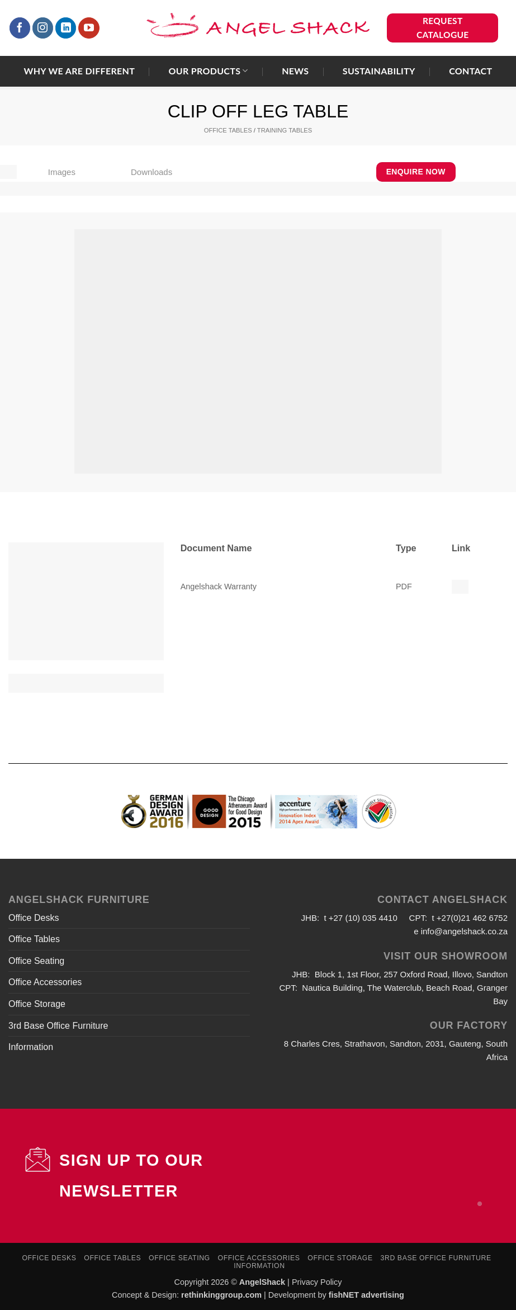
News (295, 71)
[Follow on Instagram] (43, 28)
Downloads (151, 172)
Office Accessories (45, 982)
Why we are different (79, 71)
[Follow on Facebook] (20, 28)
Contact (470, 71)
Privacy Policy (317, 1282)
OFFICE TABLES (228, 130)
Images (61, 172)
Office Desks (33, 918)
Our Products (208, 70)
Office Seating (36, 961)
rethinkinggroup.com (221, 1294)
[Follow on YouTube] (89, 28)
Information (30, 1047)
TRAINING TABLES (284, 130)
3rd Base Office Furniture (58, 1025)
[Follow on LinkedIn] (66, 28)
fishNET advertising (366, 1294)
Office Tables (34, 939)
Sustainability (379, 71)
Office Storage (36, 1004)
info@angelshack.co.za (464, 931)
